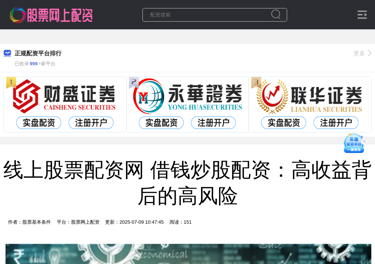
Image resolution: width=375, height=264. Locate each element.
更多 (362, 53)
